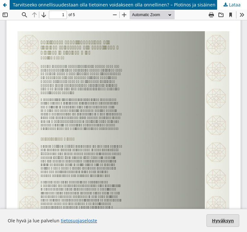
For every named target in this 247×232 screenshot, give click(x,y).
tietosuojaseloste (79, 221)
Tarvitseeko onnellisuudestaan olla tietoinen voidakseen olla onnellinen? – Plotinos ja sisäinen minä (120, 5)
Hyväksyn (223, 221)
